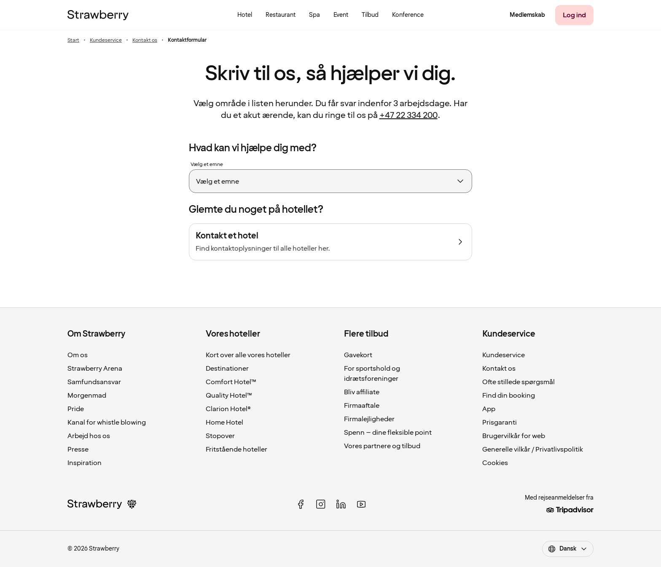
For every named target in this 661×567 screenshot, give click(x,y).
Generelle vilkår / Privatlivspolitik (532, 449)
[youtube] (361, 504)
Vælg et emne (207, 165)
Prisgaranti (499, 422)
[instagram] (321, 504)
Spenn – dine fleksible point (388, 432)
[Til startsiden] (98, 15)
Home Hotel (224, 422)
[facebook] (301, 504)
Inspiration (84, 463)
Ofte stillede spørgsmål (518, 382)
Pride (75, 409)
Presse (78, 449)
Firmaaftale (361, 405)
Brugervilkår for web (513, 436)
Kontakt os (144, 40)
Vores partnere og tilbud (382, 446)
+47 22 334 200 (408, 115)
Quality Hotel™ (229, 395)
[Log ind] (574, 15)
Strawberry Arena (94, 368)
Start (73, 40)
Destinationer (227, 368)
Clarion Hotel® (228, 409)
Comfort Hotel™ (231, 382)
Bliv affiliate (361, 392)
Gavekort (358, 355)
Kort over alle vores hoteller (248, 355)
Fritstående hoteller (236, 449)
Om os (77, 355)
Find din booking (508, 395)
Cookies (495, 463)
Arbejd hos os (88, 436)
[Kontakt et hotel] (330, 241)
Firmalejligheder (369, 419)
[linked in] (341, 504)
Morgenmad (86, 395)
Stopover (220, 436)
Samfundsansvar (94, 382)
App (488, 409)
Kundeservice (106, 40)
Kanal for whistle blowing (106, 422)
